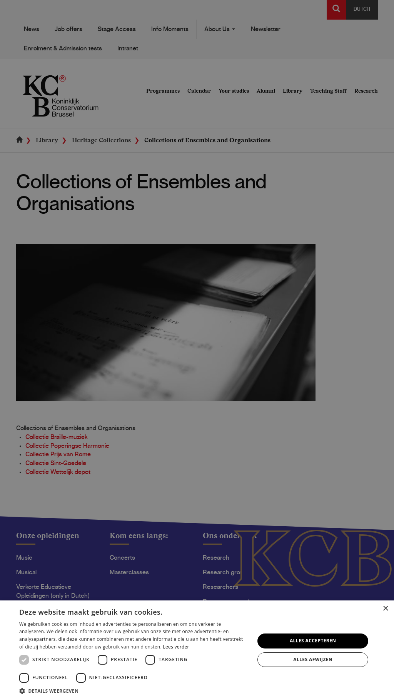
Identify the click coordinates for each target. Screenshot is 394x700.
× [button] (385, 609)
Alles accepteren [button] (313, 640)
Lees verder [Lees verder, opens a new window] (176, 646)
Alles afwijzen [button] (312, 659)
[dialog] (197, 350)
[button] (133, 690)
